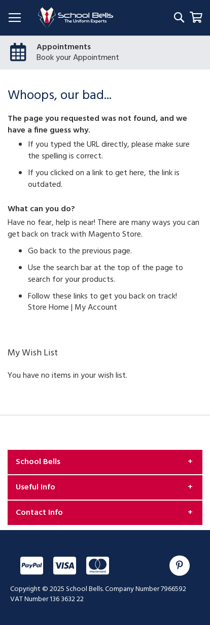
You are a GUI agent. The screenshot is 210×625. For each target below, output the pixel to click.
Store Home (48, 307)
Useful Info (35, 487)
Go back (42, 251)
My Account (96, 307)
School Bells (38, 462)
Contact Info (39, 512)
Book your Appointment (78, 57)
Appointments (64, 47)
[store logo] (75, 18)
